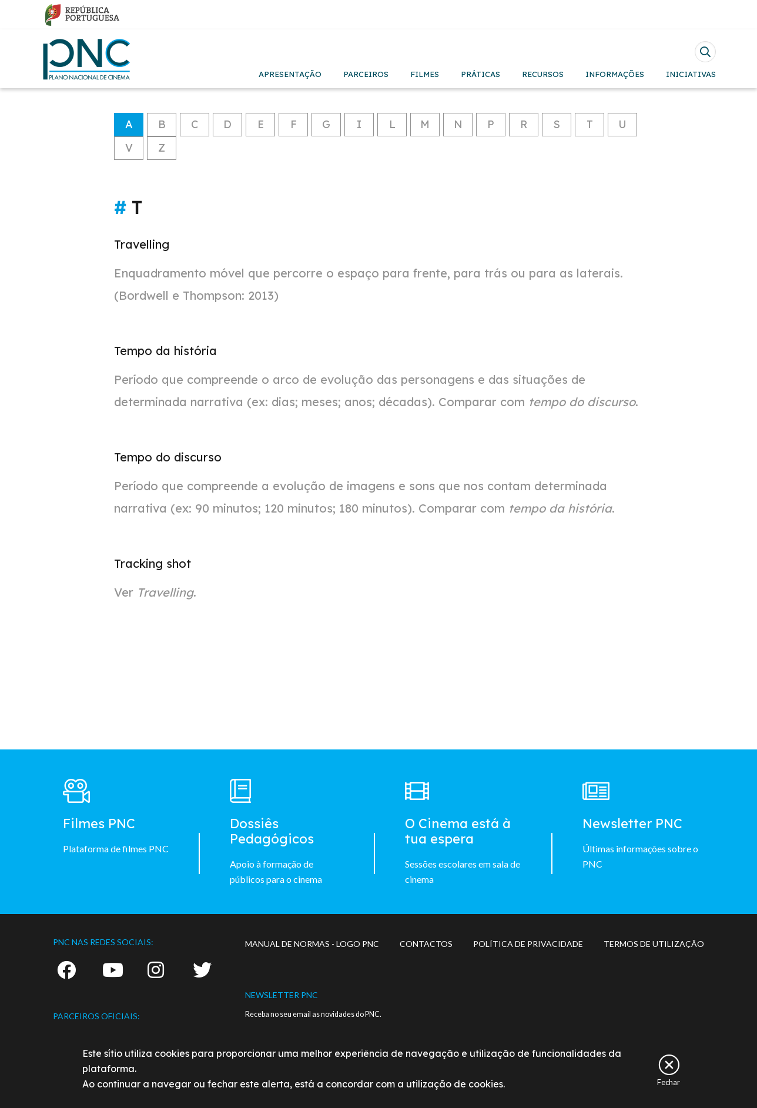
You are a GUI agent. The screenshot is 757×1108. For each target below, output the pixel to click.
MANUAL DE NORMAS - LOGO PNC (312, 944)
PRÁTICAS (480, 74)
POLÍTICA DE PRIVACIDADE (528, 944)
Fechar (668, 1081)
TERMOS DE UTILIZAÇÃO (654, 944)
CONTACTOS (426, 944)
